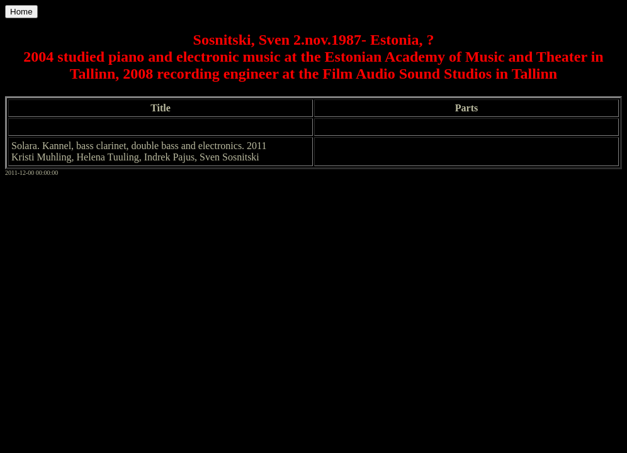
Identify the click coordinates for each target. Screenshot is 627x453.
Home (21, 11)
